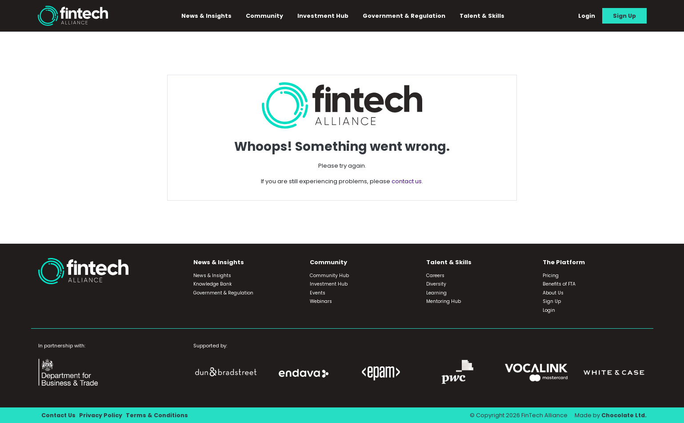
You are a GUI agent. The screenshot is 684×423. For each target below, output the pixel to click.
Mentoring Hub (443, 301)
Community (265, 16)
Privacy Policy (101, 415)
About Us (553, 293)
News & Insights (207, 16)
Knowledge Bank (212, 284)
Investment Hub (323, 16)
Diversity (436, 284)
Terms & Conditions (158, 415)
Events (317, 293)
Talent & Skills (482, 16)
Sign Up (624, 16)
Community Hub (329, 275)
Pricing (551, 275)
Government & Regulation (404, 16)
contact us (407, 181)
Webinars (321, 301)
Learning (436, 293)
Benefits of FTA (559, 284)
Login (586, 16)
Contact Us (58, 415)
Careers (435, 275)
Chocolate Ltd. (623, 415)
